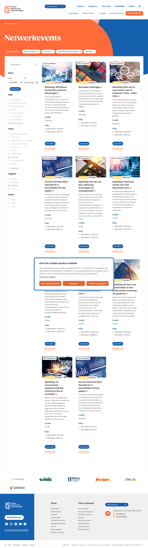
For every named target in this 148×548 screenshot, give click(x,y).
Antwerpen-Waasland (18, 103)
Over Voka (106, 6)
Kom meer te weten (47, 277)
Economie (14, 147)
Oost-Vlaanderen (17, 116)
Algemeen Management (19, 134)
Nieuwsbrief (16, 545)
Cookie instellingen (117, 545)
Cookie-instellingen (97, 283)
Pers (9, 545)
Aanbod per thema (116, 13)
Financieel (47, 51)
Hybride (14, 203)
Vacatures (92, 6)
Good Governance (17, 160)
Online (13, 206)
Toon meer (15, 168)
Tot (25, 78)
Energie (14, 150)
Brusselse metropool (18, 106)
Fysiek (13, 200)
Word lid (32, 545)
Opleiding (88, 51)
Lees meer (50, 144)
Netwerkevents (88, 13)
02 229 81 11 (119, 514)
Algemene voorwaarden (79, 545)
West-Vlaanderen (30, 51)
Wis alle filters (14, 51)
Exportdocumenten (57, 532)
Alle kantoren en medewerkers (16, 530)
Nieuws (80, 6)
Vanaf (10, 78)
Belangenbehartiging (58, 523)
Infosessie (14, 179)
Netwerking (15, 182)
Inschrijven (50, 148)
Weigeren (74, 283)
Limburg (14, 110)
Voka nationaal (16, 100)
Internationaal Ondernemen (68, 51)
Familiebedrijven (17, 154)
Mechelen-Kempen (17, 113)
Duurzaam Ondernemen (19, 144)
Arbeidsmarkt (16, 137)
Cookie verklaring (105, 545)
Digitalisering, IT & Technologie (22, 140)
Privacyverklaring (93, 545)
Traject (13, 189)
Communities (55, 517)
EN (5, 545)
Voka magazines (56, 529)
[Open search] (141, 6)
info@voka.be (120, 516)
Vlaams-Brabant (16, 120)
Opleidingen (73, 13)
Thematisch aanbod (58, 520)
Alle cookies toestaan (50, 283)
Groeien (14, 164)
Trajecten (102, 13)
